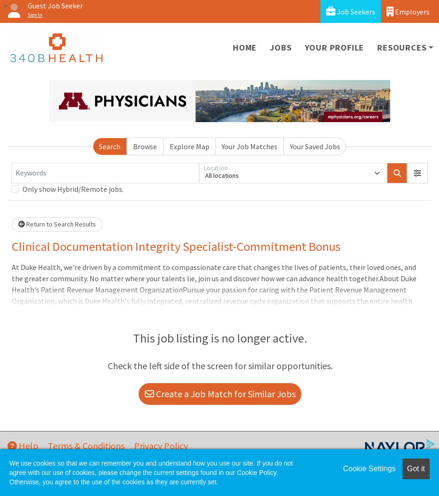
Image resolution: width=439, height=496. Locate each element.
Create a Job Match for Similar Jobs (220, 394)
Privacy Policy (161, 446)
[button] (417, 173)
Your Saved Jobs (315, 146)
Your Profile (335, 47)
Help (22, 446)
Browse (145, 146)
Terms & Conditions (86, 446)
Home (245, 47)
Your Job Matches (249, 146)
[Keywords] (105, 173)
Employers (408, 11)
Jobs (280, 47)
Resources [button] (401, 47)
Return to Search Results (57, 224)
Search (109, 146)
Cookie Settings (369, 469)
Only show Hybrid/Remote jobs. (73, 189)
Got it (416, 469)
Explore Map (189, 146)
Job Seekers (350, 11)
